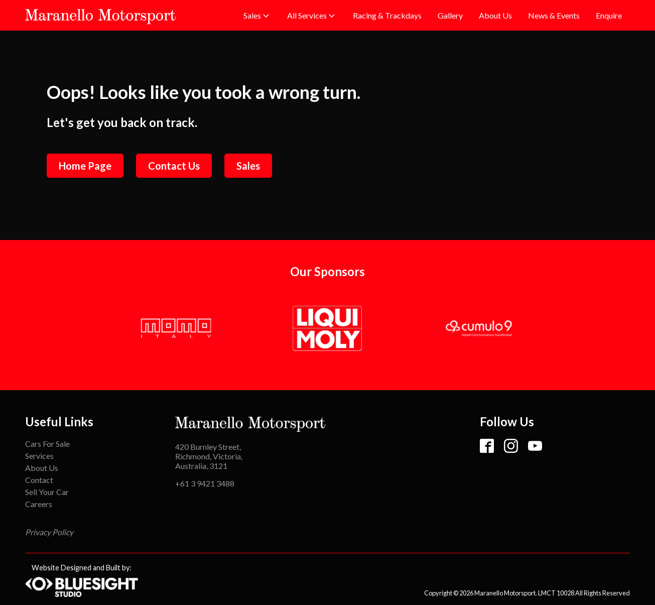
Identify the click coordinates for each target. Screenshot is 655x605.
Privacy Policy (49, 532)
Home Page (85, 166)
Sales (248, 166)
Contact (39, 480)
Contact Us (174, 166)
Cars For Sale (47, 443)
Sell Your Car (47, 492)
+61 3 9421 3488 (204, 483)
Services (39, 455)
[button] (257, 16)
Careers (38, 504)
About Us (41, 467)
